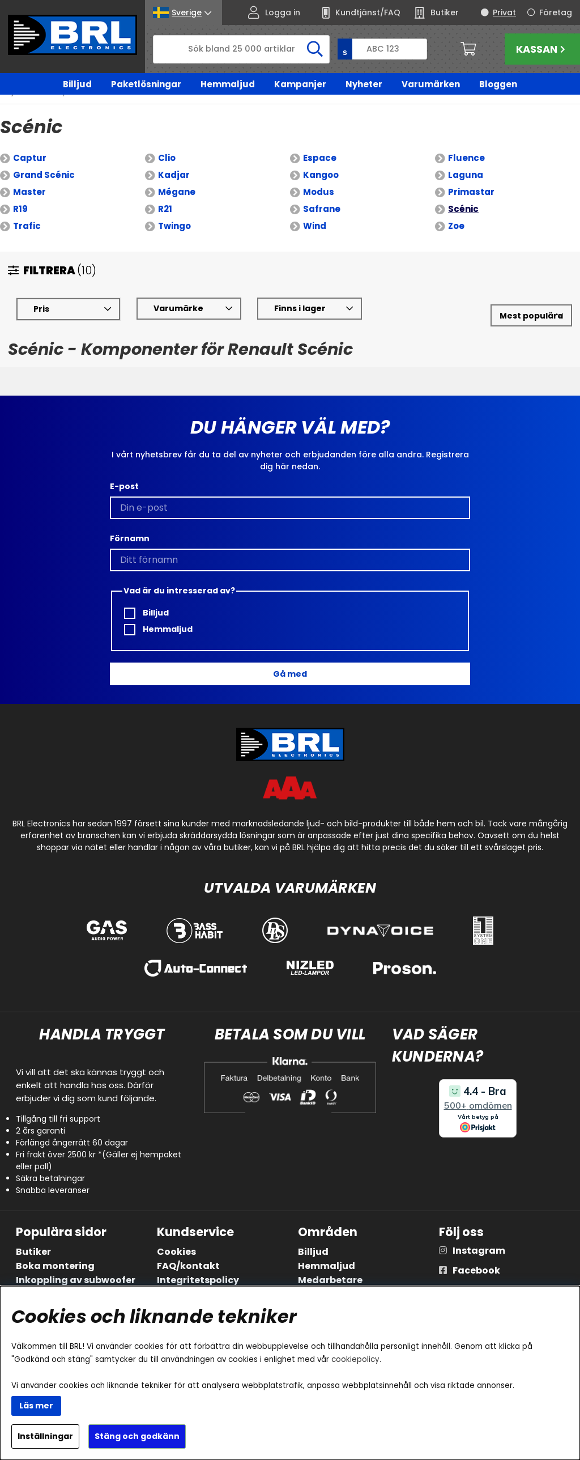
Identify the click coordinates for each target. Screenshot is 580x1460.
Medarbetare (330, 1280)
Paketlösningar (146, 84)
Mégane (176, 192)
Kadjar (174, 175)
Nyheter (364, 84)
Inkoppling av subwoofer (75, 1280)
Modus (318, 192)
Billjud (77, 84)
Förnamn (130, 538)
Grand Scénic (44, 175)
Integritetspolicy (198, 1280)
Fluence (466, 158)
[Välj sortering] (531, 315)
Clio (167, 158)
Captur (29, 158)
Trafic (27, 226)
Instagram (479, 1250)
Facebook (476, 1270)
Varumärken (431, 84)
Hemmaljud (228, 84)
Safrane (321, 209)
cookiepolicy (355, 1359)
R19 (20, 209)
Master (29, 192)
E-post (124, 486)
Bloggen (498, 84)
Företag (555, 12)
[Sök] (241, 49)
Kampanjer (300, 84)
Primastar (471, 192)
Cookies (176, 1251)
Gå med (290, 674)
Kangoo (321, 175)
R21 (165, 209)
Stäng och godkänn (137, 1436)
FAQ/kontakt (188, 1265)
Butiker (33, 1251)
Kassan (542, 49)
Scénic (463, 209)
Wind (314, 226)
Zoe (456, 226)
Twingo (174, 226)
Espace (319, 158)
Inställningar (45, 1436)
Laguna (465, 175)
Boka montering (55, 1265)
